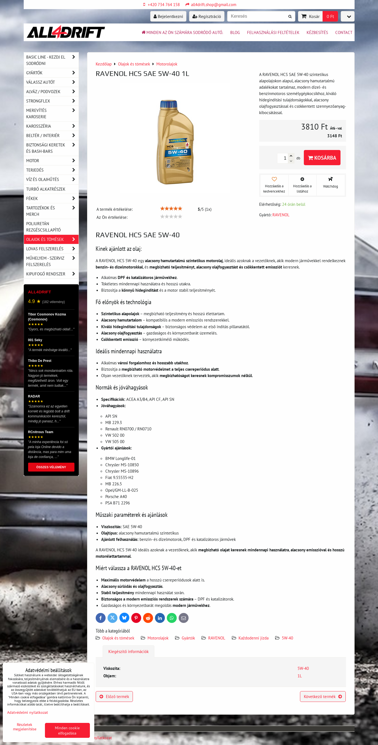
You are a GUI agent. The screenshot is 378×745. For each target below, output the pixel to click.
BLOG (235, 32)
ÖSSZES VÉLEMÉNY (51, 467)
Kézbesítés (317, 32)
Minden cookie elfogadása (67, 730)
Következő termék (323, 696)
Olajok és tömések (118, 638)
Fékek (52, 198)
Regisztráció (206, 16)
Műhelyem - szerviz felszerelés (52, 261)
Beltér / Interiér (52, 135)
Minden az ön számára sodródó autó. (182, 32)
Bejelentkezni (168, 16)
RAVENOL (216, 638)
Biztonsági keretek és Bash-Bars (52, 148)
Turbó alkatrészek (45, 189)
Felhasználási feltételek (273, 32)
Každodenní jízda (253, 638)
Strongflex (52, 101)
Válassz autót (52, 82)
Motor (52, 160)
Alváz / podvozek (52, 91)
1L (299, 675)
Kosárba (322, 157)
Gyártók (188, 638)
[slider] (171, 208)
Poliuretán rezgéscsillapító (43, 227)
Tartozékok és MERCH (52, 211)
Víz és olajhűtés (52, 179)
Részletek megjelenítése (24, 726)
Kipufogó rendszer (52, 273)
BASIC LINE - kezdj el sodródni (52, 60)
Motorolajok (158, 638)
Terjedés (52, 170)
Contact (343, 32)
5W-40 (287, 638)
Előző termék (114, 696)
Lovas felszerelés (52, 248)
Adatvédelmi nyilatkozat (27, 712)
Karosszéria (52, 126)
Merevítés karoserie (52, 113)
